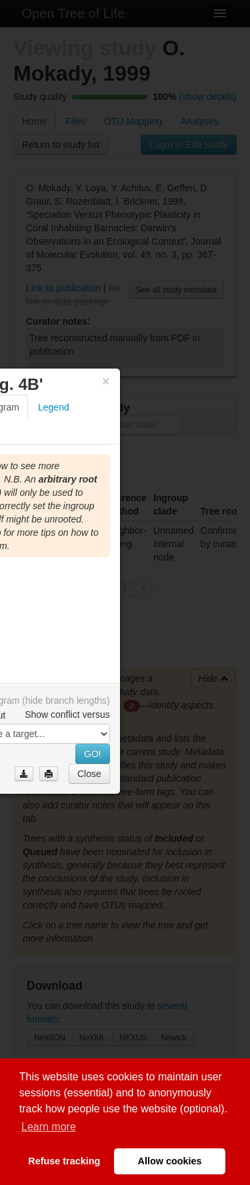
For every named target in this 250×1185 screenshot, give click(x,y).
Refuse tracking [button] (64, 1161)
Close (89, 773)
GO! (92, 753)
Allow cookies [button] (170, 1161)
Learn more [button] (48, 1126)
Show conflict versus (67, 714)
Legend (53, 407)
